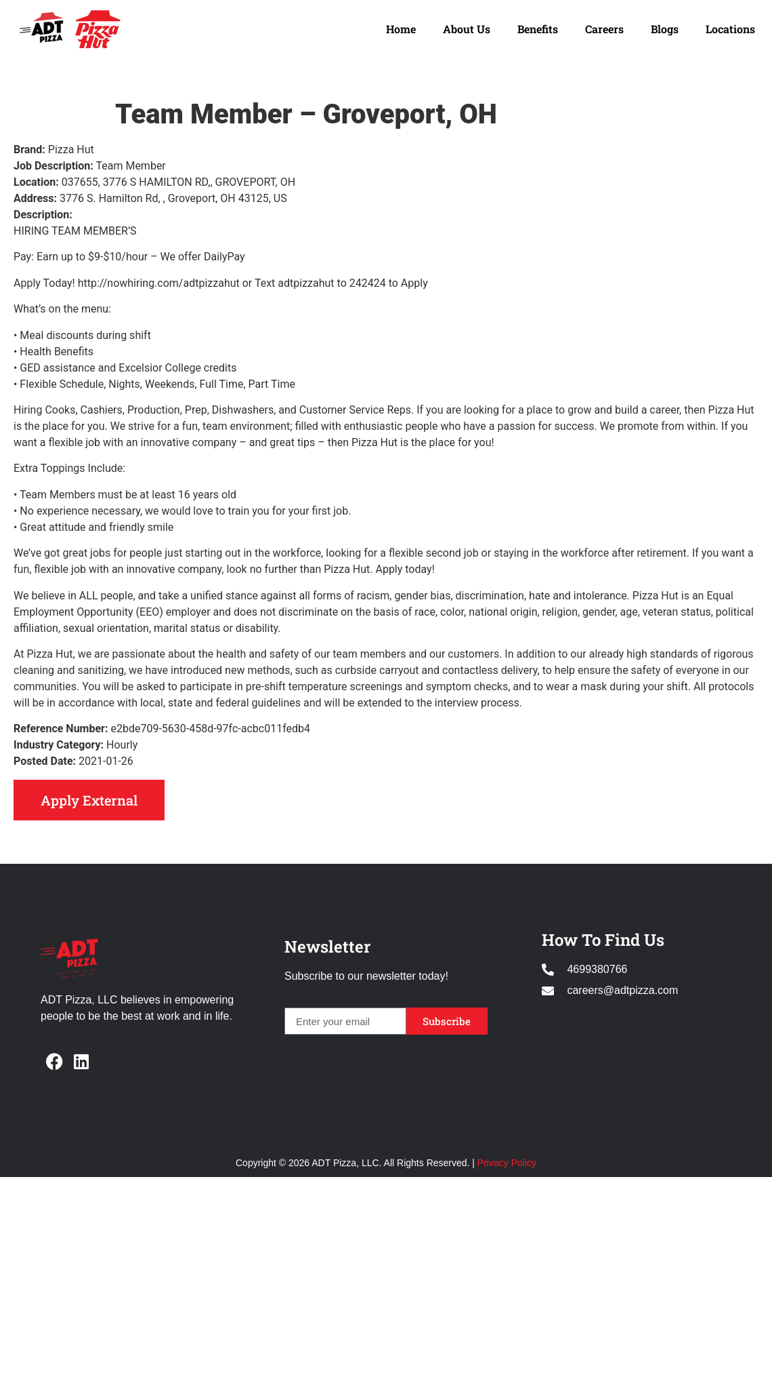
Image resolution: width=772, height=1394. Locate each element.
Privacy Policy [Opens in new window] (506, 1162)
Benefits (537, 29)
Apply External (89, 800)
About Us (466, 29)
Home (401, 29)
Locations (730, 29)
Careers (604, 29)
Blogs (665, 29)
